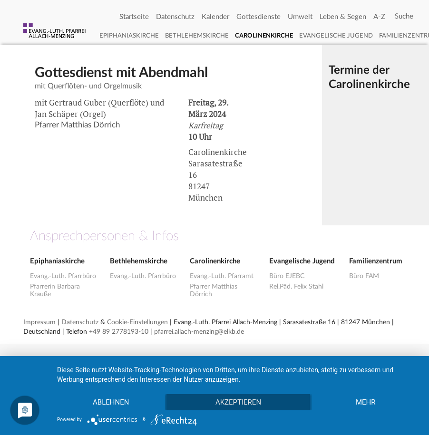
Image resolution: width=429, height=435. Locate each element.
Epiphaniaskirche (129, 36)
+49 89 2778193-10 (118, 332)
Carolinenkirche (264, 36)
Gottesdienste (258, 16)
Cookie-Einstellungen (137, 322)
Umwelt (300, 16)
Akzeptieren (238, 402)
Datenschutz (175, 16)
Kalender (215, 16)
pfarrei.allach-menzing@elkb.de (199, 332)
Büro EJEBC (286, 276)
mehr (366, 402)
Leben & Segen (343, 16)
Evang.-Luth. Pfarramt (222, 276)
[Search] (404, 16)
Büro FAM (364, 276)
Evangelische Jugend (336, 36)
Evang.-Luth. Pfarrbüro (63, 276)
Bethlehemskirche (197, 36)
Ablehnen (111, 402)
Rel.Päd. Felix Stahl (296, 286)
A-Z (379, 16)
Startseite (134, 16)
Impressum (39, 322)
